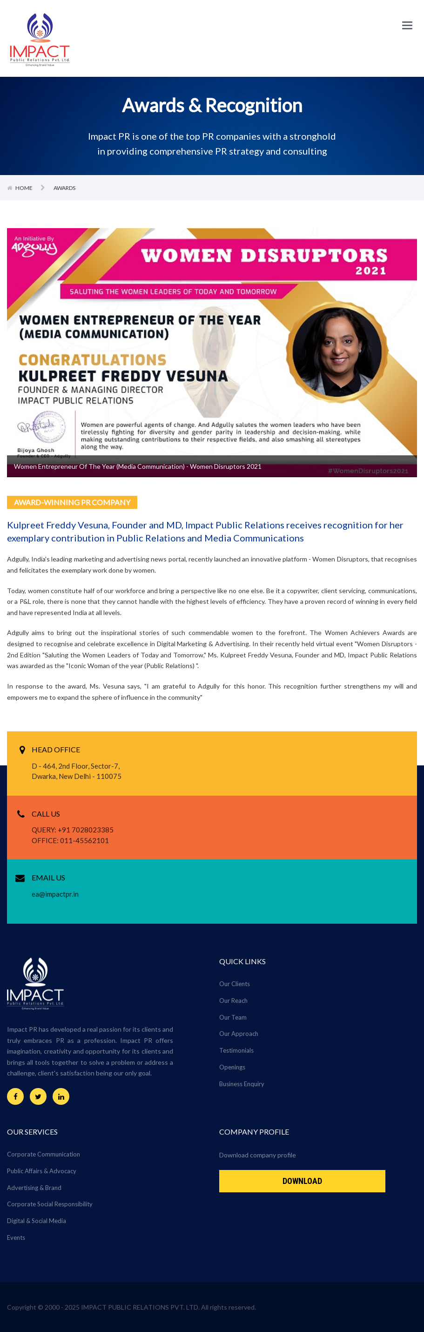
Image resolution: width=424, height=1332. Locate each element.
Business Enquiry (241, 1084)
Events (16, 1237)
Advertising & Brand (34, 1187)
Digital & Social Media (36, 1220)
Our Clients (234, 983)
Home (24, 187)
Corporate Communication (43, 1154)
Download (302, 1181)
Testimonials (236, 1050)
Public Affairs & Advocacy (41, 1171)
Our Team (233, 1017)
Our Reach (233, 1000)
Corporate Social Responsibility (50, 1204)
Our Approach (238, 1033)
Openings (232, 1067)
